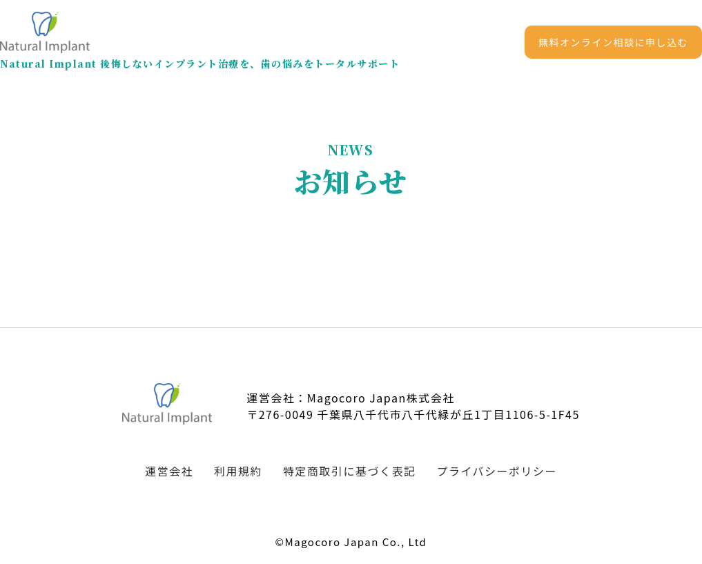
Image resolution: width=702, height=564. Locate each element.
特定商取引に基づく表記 (349, 471)
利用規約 (238, 471)
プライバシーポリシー (496, 471)
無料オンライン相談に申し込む (613, 42)
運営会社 (169, 471)
